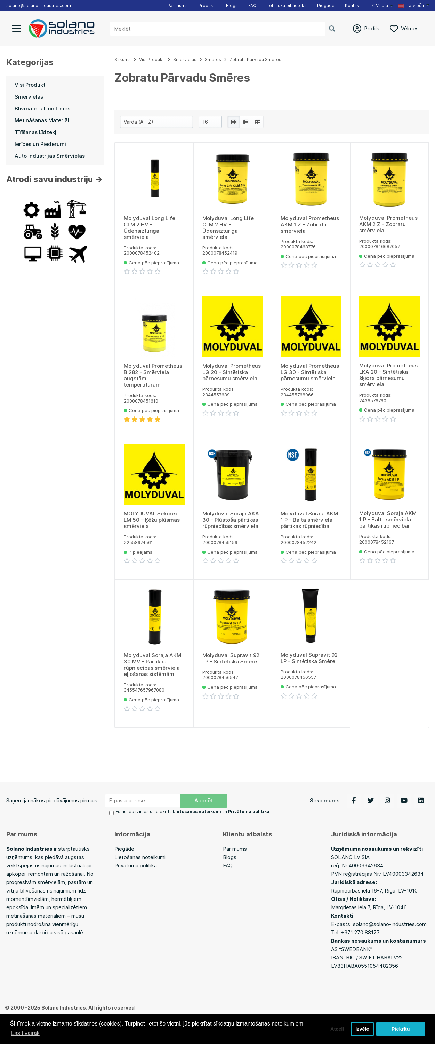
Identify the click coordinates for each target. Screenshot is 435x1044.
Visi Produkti (31, 84)
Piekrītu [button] (401, 1029)
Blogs (232, 5)
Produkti (207, 5)
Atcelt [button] (337, 1029)
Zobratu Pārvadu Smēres (255, 59)
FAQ (252, 5)
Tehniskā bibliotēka (287, 5)
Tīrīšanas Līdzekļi (36, 132)
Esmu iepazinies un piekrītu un (192, 811)
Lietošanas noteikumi (140, 857)
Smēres (213, 59)
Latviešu (411, 5)
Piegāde (326, 5)
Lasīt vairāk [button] (25, 1033)
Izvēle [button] (362, 1029)
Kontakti (353, 5)
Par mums (177, 5)
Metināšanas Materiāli (43, 120)
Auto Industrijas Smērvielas (50, 156)
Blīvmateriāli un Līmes (42, 108)
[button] (413, 5)
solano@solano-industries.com (38, 5)
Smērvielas (29, 96)
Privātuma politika (135, 865)
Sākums (122, 59)
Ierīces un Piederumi (40, 144)
